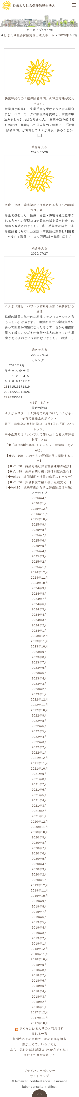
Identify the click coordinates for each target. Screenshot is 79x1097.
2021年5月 (39, 795)
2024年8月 (39, 593)
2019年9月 (39, 901)
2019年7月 (39, 911)
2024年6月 (39, 604)
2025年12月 (39, 508)
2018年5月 (39, 986)
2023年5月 (39, 673)
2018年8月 (39, 970)
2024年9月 (39, 588)
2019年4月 (39, 927)
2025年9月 (39, 524)
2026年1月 (39, 503)
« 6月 (34, 402)
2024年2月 (39, 625)
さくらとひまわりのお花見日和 (41, 1028)
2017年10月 (39, 1023)
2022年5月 (39, 731)
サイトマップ (39, 1076)
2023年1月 (39, 694)
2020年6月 (39, 853)
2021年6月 (39, 789)
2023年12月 (39, 636)
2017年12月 (39, 1012)
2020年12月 (39, 821)
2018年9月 (39, 964)
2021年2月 (39, 811)
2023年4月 (39, 678)
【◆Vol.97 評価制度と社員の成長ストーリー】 (39, 476)
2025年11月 (39, 514)
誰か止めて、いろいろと (39, 1044)
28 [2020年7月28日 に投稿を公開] (9, 397)
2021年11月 (39, 763)
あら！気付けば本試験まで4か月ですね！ (39, 1049)
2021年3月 (39, 805)
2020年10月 (39, 832)
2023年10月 (39, 646)
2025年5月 (39, 545)
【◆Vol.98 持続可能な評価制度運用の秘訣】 (39, 466)
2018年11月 (39, 954)
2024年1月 (39, 630)
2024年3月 (39, 620)
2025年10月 (39, 519)
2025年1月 (39, 567)
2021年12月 (39, 757)
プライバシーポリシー (39, 1070)
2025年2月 (39, 561)
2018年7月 (39, 975)
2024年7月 (39, 599)
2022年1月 (39, 752)
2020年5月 (39, 858)
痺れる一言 (39, 1033)
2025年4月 (39, 551)
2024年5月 (39, 609)
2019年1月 (39, 943)
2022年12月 (39, 699)
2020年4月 (39, 864)
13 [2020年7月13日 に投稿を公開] (6, 386)
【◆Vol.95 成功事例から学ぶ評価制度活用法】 (39, 487)
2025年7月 (39, 535)
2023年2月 (39, 689)
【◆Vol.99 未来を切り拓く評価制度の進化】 (39, 471)
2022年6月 (39, 726)
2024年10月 (39, 583)
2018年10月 (39, 959)
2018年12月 (39, 948)
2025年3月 (39, 556)
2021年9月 (39, 773)
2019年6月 (39, 917)
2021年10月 (39, 768)
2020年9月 (39, 837)
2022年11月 (39, 704)
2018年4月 (39, 991)
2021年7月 (39, 784)
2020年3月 (39, 869)
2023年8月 (39, 657)
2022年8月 (39, 720)
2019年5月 (39, 922)
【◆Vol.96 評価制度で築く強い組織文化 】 (39, 482)
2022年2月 (39, 747)
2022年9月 (39, 715)
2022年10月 (39, 710)
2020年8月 (39, 842)
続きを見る (39, 147)
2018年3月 (39, 996)
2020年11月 (39, 827)
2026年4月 (39, 498)
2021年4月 (39, 800)
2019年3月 (39, 933)
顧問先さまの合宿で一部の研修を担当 (39, 1039)
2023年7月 (39, 662)
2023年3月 (39, 683)
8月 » (45, 402)
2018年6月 (39, 980)
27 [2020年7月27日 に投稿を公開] (6, 397)
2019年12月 (39, 885)
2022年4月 (39, 736)
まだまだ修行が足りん (39, 1055)
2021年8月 (39, 779)
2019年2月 (39, 938)
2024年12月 (39, 572)
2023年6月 (39, 667)
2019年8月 (39, 906)
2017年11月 (39, 1018)
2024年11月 (39, 577)
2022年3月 (39, 742)
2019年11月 (39, 890)
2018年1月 (39, 1007)
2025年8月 (39, 529)
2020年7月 (39, 848)
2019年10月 (39, 895)
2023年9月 (39, 652)
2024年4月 (39, 614)
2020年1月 (39, 880)
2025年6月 (39, 540)
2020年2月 (39, 874)
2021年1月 (39, 816)
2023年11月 (39, 641)
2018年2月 (39, 1002)
